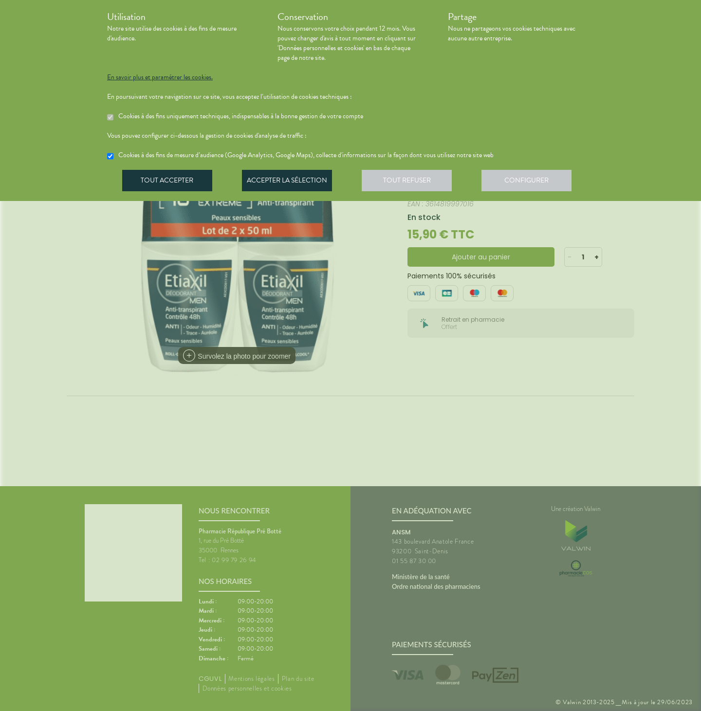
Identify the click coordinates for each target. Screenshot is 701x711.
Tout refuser (411, 182)
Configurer (533, 182)
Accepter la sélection (290, 182)
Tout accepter (168, 182)
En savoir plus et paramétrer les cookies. (160, 77)
